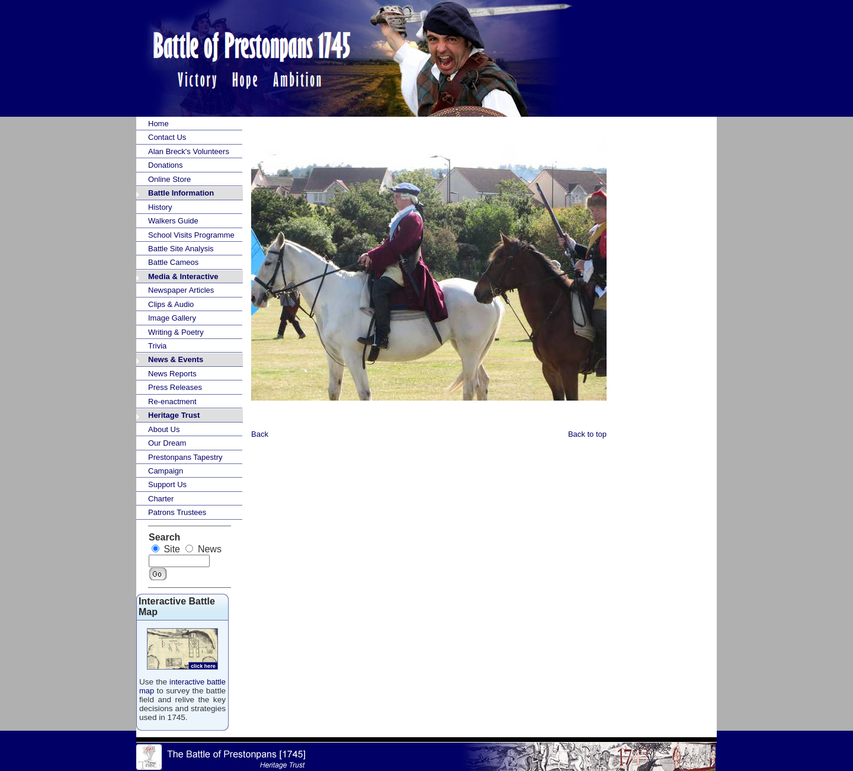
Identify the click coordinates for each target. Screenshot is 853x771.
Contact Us (167, 137)
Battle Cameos (173, 262)
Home (158, 123)
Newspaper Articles (181, 290)
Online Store (169, 179)
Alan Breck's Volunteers (188, 151)
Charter (161, 498)
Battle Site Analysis (181, 248)
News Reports (172, 373)
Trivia (157, 345)
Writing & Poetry (176, 332)
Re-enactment (172, 401)
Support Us (167, 484)
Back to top (587, 434)
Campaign (165, 470)
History (160, 207)
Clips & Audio (171, 304)
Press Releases (175, 387)
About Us (163, 429)
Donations (165, 165)
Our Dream (167, 443)
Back (259, 434)
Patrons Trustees (177, 512)
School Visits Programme (191, 235)
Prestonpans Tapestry (185, 457)
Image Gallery (172, 317)
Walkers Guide (173, 220)
